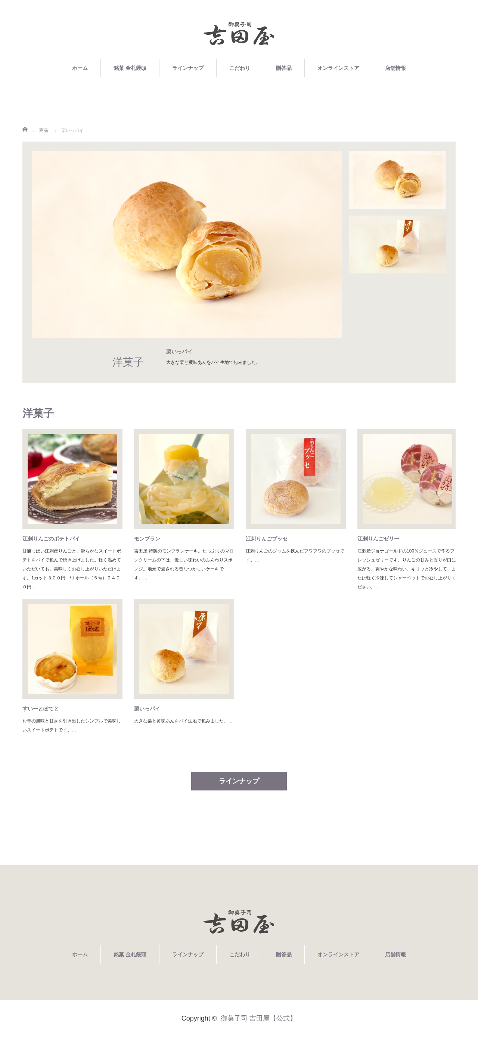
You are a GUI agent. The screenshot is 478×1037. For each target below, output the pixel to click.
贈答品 (284, 68)
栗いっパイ (147, 709)
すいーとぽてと (40, 709)
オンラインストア (338, 68)
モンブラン (147, 539)
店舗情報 (395, 68)
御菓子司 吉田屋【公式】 (259, 1018)
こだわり (239, 68)
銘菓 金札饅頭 (130, 68)
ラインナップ (188, 68)
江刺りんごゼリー (378, 539)
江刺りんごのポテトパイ (51, 539)
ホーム (80, 68)
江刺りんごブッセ (267, 539)
